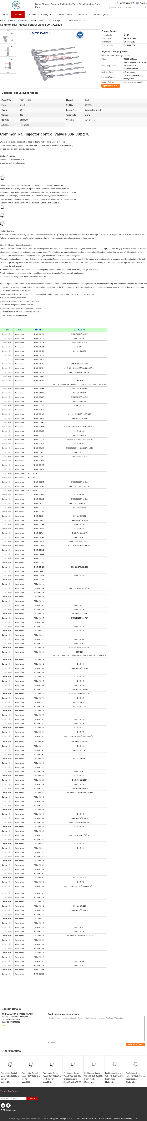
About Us (31, 14)
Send (32, 1099)
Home (5, 14)
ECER (135, 1119)
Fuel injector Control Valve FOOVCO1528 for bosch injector (93, 1076)
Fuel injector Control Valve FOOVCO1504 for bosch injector (52, 1076)
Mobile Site (5, 1114)
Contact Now (112, 86)
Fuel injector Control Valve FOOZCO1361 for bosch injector (135, 1076)
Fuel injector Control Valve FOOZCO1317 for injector (10, 1076)
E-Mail (4, 1110)
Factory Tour (47, 14)
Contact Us (82, 14)
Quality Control (65, 14)
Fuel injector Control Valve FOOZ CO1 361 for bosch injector (72, 1076)
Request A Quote (100, 14)
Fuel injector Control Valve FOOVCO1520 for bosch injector (114, 1076)
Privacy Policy (13, 1119)
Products (18, 14)
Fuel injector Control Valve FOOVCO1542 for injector (31, 1076)
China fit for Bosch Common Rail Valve (35, 1119)
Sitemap (12, 1110)
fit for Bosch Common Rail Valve (30, 20)
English (142, 3)
